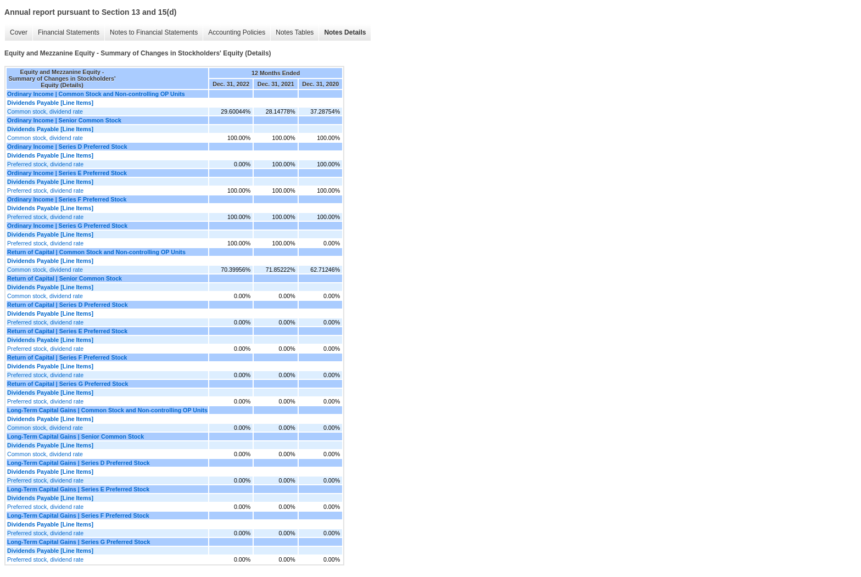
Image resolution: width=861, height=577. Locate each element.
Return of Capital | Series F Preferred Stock (67, 357)
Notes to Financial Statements (154, 32)
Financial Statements (68, 32)
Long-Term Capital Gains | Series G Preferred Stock (78, 542)
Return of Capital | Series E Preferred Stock (67, 331)
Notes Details (345, 32)
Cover (18, 32)
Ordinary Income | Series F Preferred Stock (66, 199)
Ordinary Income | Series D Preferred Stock (67, 146)
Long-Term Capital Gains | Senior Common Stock (75, 436)
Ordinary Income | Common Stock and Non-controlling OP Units (96, 94)
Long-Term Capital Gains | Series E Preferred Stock (78, 489)
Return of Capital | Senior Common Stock (64, 278)
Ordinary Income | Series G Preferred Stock (67, 225)
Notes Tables (295, 32)
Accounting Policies (236, 32)
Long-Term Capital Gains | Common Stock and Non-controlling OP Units (107, 410)
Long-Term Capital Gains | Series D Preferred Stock (78, 463)
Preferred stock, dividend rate (45, 164)
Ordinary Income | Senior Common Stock (64, 120)
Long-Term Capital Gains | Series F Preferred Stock (78, 515)
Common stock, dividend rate (45, 111)
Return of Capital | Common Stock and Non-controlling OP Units (96, 252)
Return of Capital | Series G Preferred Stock (67, 383)
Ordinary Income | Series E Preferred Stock (67, 173)
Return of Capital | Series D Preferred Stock (67, 304)
